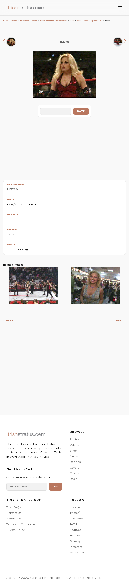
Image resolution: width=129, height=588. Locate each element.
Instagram (76, 507)
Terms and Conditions (20, 524)
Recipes (75, 461)
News (74, 456)
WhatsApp (77, 552)
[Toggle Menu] (120, 8)
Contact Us (13, 512)
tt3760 (12, 189)
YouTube (76, 529)
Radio (73, 478)
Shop (73, 450)
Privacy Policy (15, 529)
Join (55, 487)
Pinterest (76, 546)
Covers (74, 467)
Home (5, 21)
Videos (74, 444)
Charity (74, 473)
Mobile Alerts (15, 518)
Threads (75, 535)
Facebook (76, 518)
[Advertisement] (64, 147)
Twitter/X (75, 512)
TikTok (74, 524)
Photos (14, 21)
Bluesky (75, 541)
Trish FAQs (13, 507)
